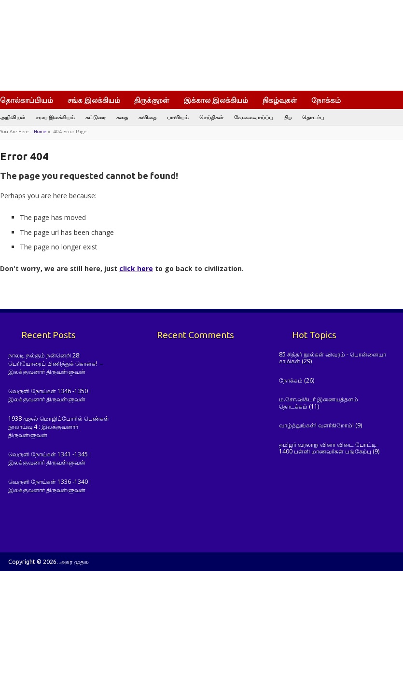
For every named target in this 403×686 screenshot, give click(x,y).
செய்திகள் (211, 117)
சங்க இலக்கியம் (94, 100)
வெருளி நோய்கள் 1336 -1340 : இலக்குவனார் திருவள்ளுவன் (49, 486)
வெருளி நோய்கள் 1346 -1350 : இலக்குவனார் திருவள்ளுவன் (49, 395)
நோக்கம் (330, 101)
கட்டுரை (95, 117)
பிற (287, 117)
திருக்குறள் (151, 100)
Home (40, 131)
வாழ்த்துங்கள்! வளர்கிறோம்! (316, 425)
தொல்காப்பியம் (26, 100)
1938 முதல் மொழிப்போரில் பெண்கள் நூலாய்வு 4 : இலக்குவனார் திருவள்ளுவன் (58, 426)
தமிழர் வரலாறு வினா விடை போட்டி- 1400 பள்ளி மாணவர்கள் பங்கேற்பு (328, 447)
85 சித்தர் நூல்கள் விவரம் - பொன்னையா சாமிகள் (332, 357)
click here (136, 268)
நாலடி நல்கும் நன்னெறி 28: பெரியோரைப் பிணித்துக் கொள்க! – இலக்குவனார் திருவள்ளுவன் (55, 363)
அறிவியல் (12, 117)
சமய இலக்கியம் (55, 117)
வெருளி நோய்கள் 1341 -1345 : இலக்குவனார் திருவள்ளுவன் (49, 458)
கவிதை (147, 117)
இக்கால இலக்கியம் (216, 100)
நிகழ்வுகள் (280, 100)
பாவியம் (178, 117)
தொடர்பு (313, 117)
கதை (122, 117)
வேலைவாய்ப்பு (253, 117)
